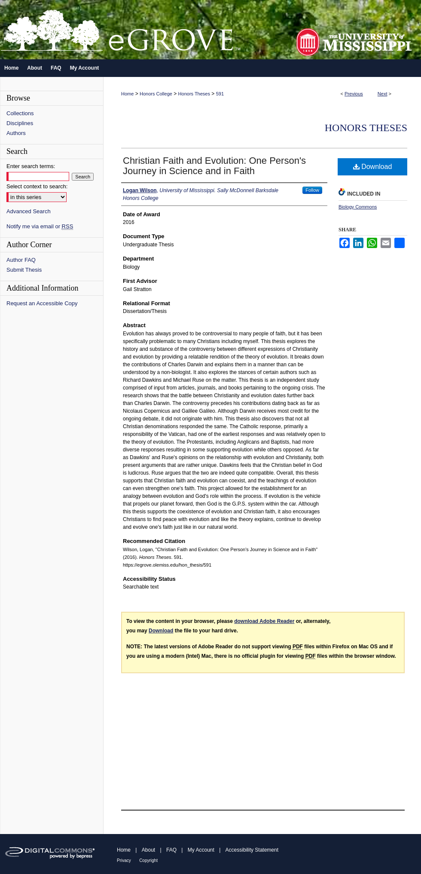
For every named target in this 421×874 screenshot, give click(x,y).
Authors (16, 133)
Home (127, 93)
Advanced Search (28, 211)
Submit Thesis (24, 270)
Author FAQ (21, 260)
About (148, 850)
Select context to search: (36, 186)
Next (382, 93)
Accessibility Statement (252, 850)
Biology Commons (358, 206)
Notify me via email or (39, 226)
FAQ (171, 850)
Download (372, 166)
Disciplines (19, 123)
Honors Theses (194, 93)
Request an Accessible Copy (41, 303)
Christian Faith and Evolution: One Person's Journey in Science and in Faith (214, 165)
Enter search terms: (30, 166)
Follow (312, 190)
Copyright (148, 860)
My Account (201, 850)
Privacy (124, 860)
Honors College (156, 93)
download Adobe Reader (264, 621)
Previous (354, 93)
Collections (20, 113)
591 (220, 93)
